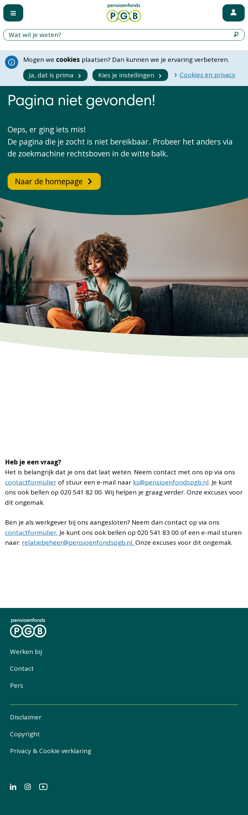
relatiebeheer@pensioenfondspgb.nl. (78, 542)
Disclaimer (25, 717)
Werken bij (26, 651)
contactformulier (30, 482)
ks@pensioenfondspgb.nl (171, 482)
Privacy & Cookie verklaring (50, 751)
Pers (16, 685)
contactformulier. (31, 532)
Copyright (25, 734)
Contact (22, 668)
